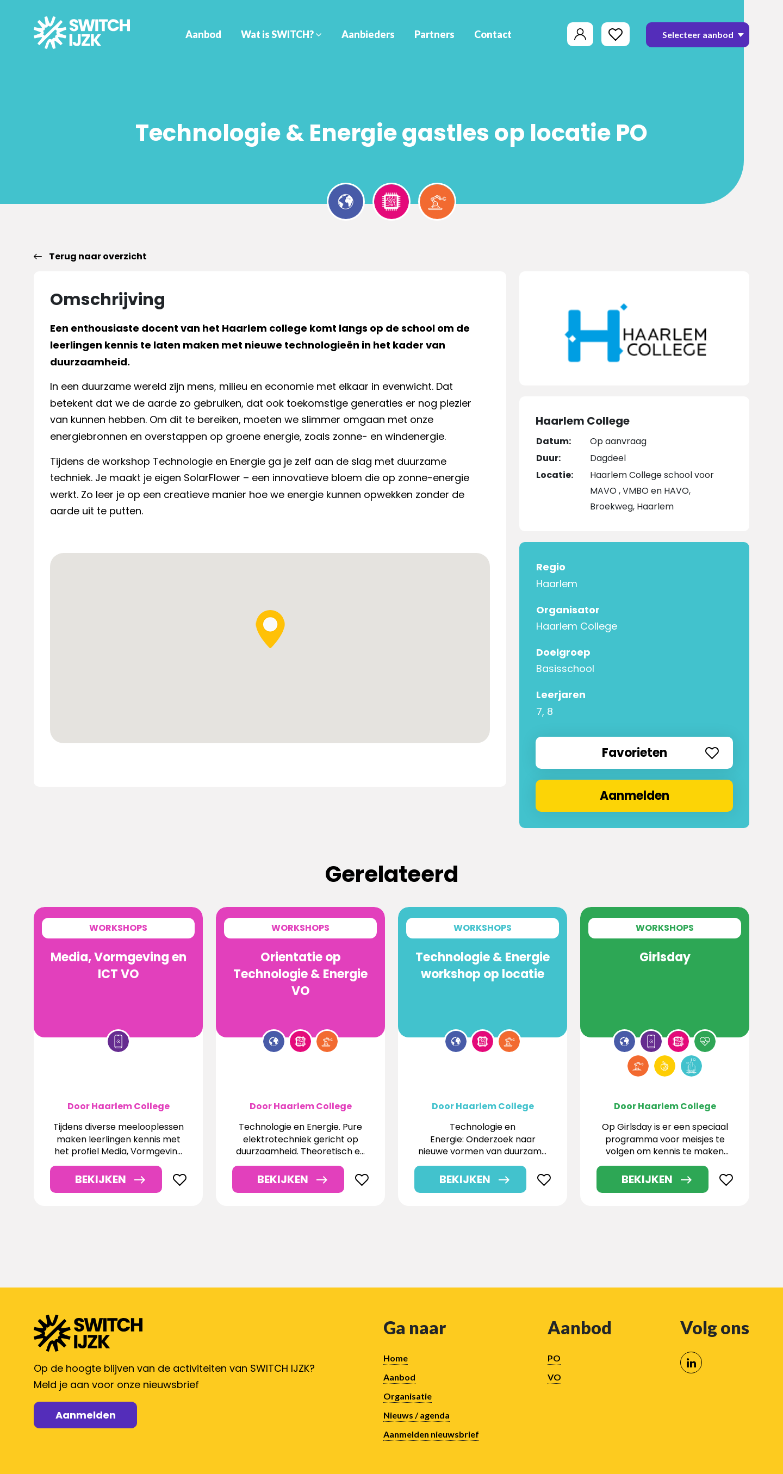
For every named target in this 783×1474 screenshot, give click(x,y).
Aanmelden (634, 795)
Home (395, 1358)
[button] (270, 629)
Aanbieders (368, 34)
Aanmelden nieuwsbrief (431, 1434)
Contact (493, 34)
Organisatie (407, 1396)
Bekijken (100, 1179)
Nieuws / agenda (416, 1415)
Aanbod (203, 34)
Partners (434, 34)
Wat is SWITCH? (281, 34)
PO (554, 1358)
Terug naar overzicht (90, 256)
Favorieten (660, 753)
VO (554, 1377)
